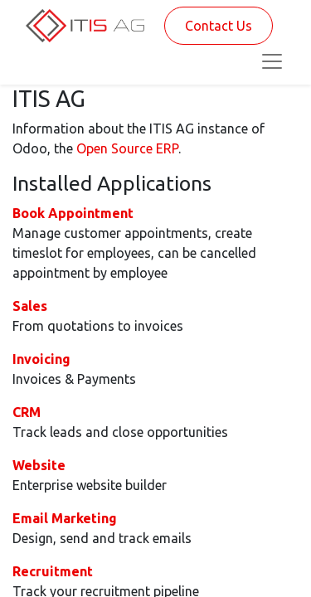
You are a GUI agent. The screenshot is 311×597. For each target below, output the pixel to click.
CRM (26, 412)
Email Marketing (64, 518)
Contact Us (218, 25)
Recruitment (52, 571)
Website (39, 465)
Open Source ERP (127, 148)
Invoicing (41, 359)
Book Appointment (73, 213)
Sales (29, 305)
